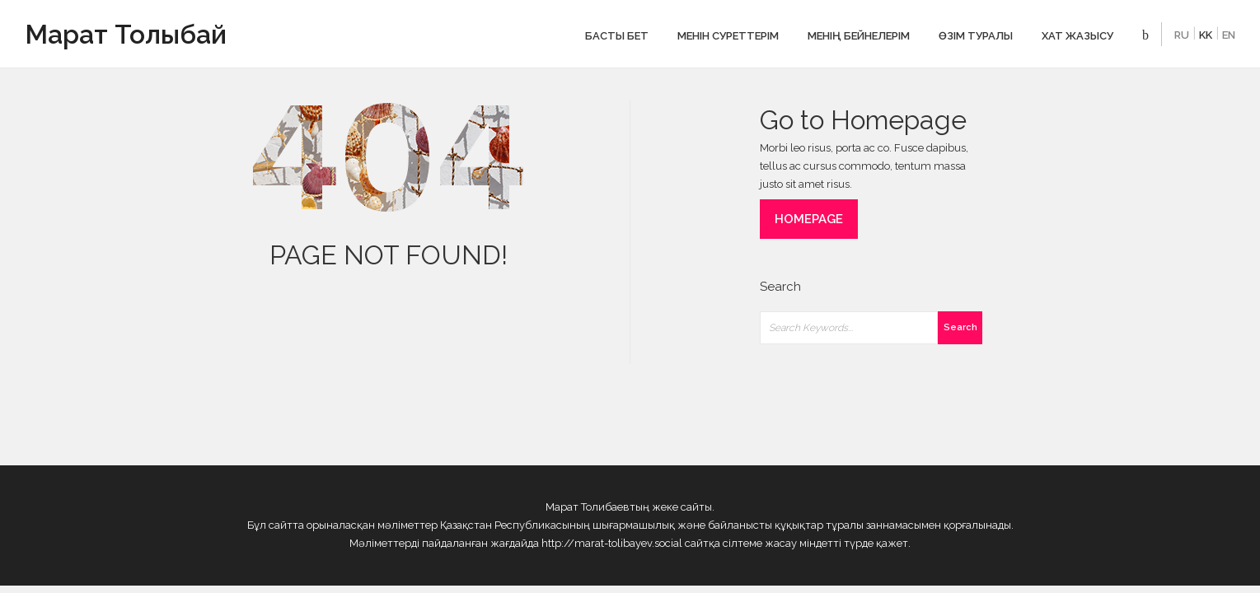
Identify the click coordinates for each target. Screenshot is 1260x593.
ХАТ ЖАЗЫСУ (1077, 36)
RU (1181, 35)
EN (1228, 35)
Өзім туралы (976, 36)
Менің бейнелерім (859, 36)
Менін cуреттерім (728, 36)
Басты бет (617, 36)
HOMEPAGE (809, 219)
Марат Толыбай (126, 34)
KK (1205, 35)
